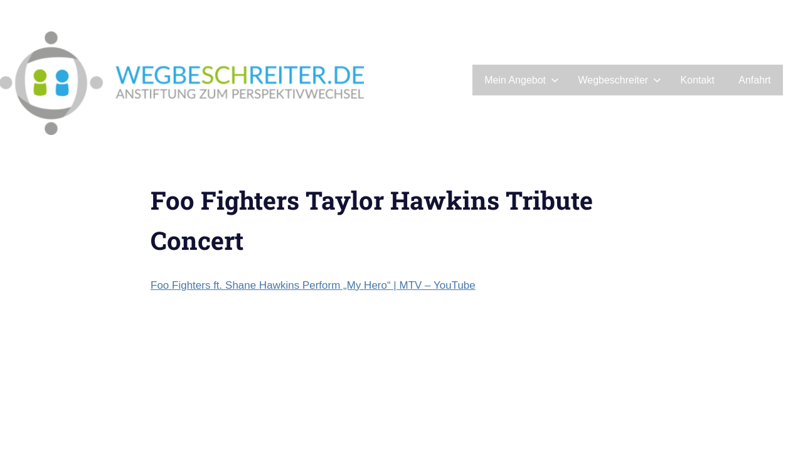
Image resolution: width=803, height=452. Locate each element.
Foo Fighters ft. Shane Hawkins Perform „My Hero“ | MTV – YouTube (313, 285)
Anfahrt (754, 80)
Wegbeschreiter (619, 80)
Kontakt (698, 80)
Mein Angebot (521, 80)
